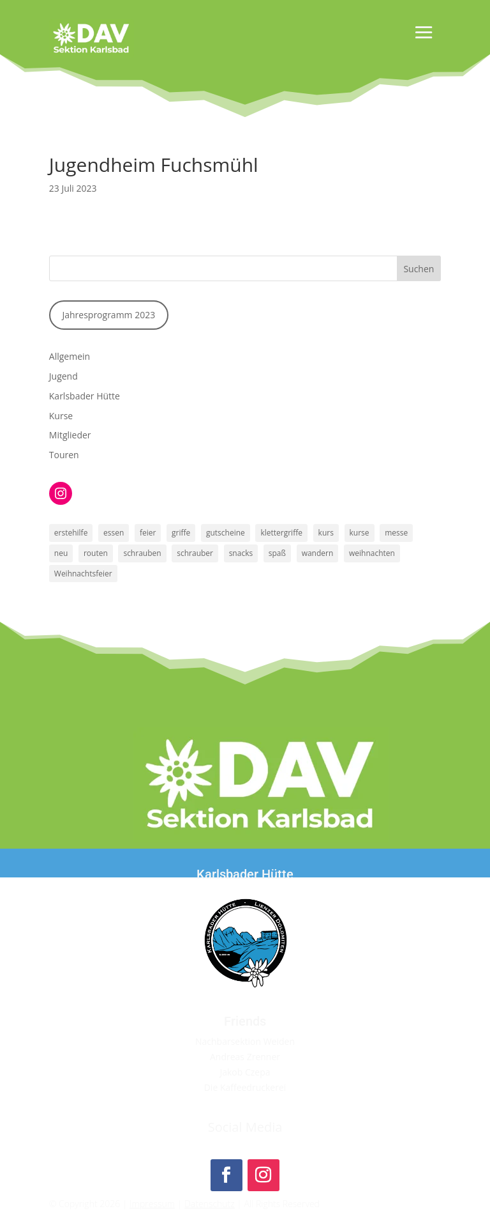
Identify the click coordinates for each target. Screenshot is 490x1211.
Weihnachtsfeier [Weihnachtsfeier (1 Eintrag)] (83, 573)
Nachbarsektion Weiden (245, 1041)
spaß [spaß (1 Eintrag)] (277, 553)
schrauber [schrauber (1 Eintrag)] (195, 553)
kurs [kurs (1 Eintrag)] (326, 532)
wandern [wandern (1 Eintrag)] (318, 553)
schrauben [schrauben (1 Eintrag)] (142, 553)
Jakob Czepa (244, 1072)
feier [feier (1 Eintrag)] (148, 532)
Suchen (418, 269)
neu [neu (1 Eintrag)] (61, 553)
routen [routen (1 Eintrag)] (96, 553)
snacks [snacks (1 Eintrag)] (241, 553)
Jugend (63, 376)
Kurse (61, 416)
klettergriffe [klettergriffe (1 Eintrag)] (281, 532)
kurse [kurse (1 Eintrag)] (359, 532)
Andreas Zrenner (245, 1057)
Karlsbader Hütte (84, 396)
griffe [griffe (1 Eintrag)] (181, 532)
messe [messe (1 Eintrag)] (396, 532)
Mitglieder (70, 435)
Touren (64, 455)
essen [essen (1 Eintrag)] (113, 532)
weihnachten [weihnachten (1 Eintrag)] (372, 553)
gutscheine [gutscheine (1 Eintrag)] (225, 532)
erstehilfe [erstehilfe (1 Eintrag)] (71, 532)
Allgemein (69, 356)
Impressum (152, 1204)
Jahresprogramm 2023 (108, 315)
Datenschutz (209, 1204)
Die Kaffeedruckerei (245, 1087)
